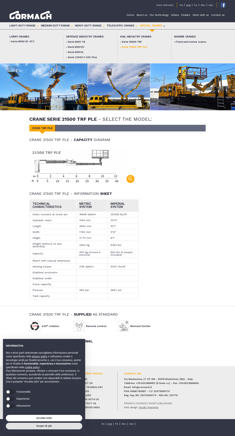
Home (130, 15)
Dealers (185, 15)
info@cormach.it (142, 387)
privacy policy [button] (39, 356)
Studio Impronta (148, 407)
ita (181, 4)
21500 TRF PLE (42, 128)
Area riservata (164, 4)
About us (141, 15)
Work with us (201, 15)
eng (188, 4)
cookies (141, 403)
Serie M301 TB (76, 41)
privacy (129, 403)
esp (211, 4)
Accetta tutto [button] (44, 418)
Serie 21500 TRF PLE (134, 46)
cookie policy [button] (32, 367)
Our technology (159, 15)
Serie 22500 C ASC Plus (82, 57)
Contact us (218, 15)
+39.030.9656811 (145, 383)
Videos (175, 15)
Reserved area (90, 407)
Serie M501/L (76, 52)
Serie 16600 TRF (132, 41)
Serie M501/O (76, 46)
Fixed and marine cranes (191, 41)
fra (195, 4)
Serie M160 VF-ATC (22, 41)
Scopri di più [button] (44, 425)
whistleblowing (160, 403)
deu (203, 4)
